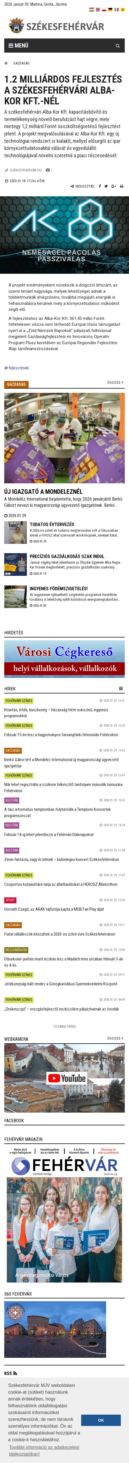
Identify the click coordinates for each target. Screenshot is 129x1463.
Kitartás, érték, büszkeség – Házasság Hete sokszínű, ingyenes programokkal (56, 712)
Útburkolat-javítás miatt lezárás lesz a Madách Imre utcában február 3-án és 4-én (63, 962)
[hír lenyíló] (121, 688)
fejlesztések (18, 367)
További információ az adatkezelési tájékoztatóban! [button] (44, 1450)
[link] (64, 659)
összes (114, 1038)
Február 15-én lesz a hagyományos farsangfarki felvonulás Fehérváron (61, 734)
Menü (18, 45)
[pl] (104, 9)
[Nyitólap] (6, 63)
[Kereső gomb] (118, 45)
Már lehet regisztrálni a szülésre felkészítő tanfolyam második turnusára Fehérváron (63, 787)
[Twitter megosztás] (106, 186)
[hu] (92, 9)
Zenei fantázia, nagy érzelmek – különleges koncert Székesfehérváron (61, 859)
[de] (110, 9)
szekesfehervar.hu (26, 170)
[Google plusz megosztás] (113, 186)
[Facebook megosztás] (100, 186)
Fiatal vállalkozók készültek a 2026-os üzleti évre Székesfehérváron (59, 934)
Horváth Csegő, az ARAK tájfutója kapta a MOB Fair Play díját (54, 909)
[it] (117, 9)
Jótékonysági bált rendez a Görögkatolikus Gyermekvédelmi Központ (60, 983)
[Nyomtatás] (121, 186)
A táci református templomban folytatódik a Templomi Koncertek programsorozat (57, 812)
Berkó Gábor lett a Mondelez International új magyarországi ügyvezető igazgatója (61, 762)
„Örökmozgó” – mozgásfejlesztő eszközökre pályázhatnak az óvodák (61, 1009)
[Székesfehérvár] (56, 26)
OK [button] (101, 1420)
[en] (98, 9)
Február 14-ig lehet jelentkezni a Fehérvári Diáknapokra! (49, 834)
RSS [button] (8, 1373)
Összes (114, 382)
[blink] (123, 9)
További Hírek (64, 1026)
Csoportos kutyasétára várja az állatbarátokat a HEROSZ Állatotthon (60, 884)
